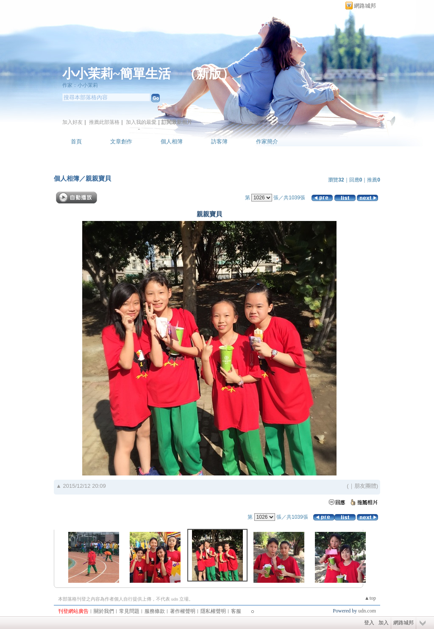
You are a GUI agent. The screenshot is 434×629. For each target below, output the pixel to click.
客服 (236, 611)
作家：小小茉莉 (80, 85)
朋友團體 (365, 486)
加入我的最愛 (141, 122)
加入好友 (72, 122)
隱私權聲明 (213, 611)
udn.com (367, 611)
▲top (370, 598)
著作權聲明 (182, 611)
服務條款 (155, 611)
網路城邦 (365, 6)
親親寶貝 (98, 178)
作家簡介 (267, 141)
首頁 (76, 141)
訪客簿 (219, 141)
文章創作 (121, 141)
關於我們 (104, 611)
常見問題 (129, 611)
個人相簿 (172, 141)
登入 (369, 623)
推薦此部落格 (104, 122)
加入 (383, 623)
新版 (209, 74)
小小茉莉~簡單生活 (116, 74)
